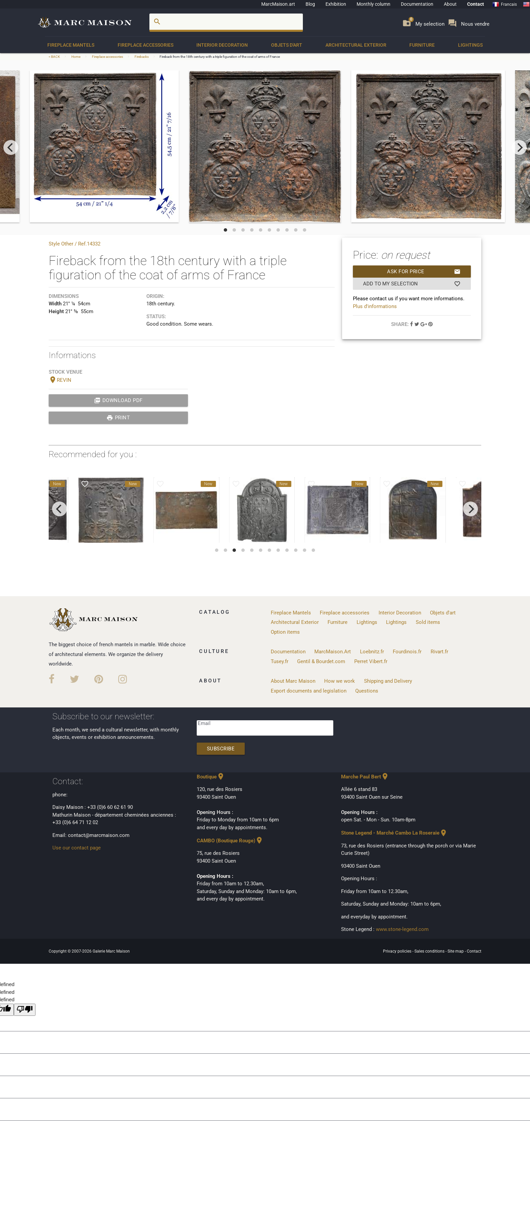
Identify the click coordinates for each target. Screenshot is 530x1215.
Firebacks (141, 57)
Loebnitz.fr (372, 652)
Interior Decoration (222, 45)
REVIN (60, 380)
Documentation (417, 4)
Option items (285, 632)
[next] (519, 147)
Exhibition (336, 4)
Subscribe (221, 749)
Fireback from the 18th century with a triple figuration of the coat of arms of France (220, 57)
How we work (339, 681)
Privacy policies (397, 951)
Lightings (470, 45)
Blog (310, 4)
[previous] (10, 147)
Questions (366, 691)
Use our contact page (76, 848)
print (118, 418)
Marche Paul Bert (365, 777)
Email (204, 723)
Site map (456, 951)
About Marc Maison (293, 681)
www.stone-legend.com (402, 929)
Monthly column (373, 4)
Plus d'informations (375, 306)
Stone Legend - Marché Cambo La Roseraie (394, 833)
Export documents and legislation (308, 691)
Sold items (428, 622)
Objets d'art (286, 45)
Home (76, 57)
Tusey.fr (279, 661)
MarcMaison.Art (332, 652)
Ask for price (423, 271)
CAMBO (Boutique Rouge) (230, 841)
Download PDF (118, 400)
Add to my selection (412, 284)
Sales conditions (429, 951)
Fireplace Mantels (70, 45)
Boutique (211, 777)
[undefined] (24, 1010)
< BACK (55, 57)
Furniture (422, 45)
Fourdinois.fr (407, 652)
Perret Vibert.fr (370, 661)
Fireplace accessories (145, 45)
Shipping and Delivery (388, 681)
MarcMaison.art (278, 4)
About (450, 4)
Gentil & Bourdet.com (321, 661)
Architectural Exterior (356, 45)
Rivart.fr (439, 652)
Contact (475, 4)
